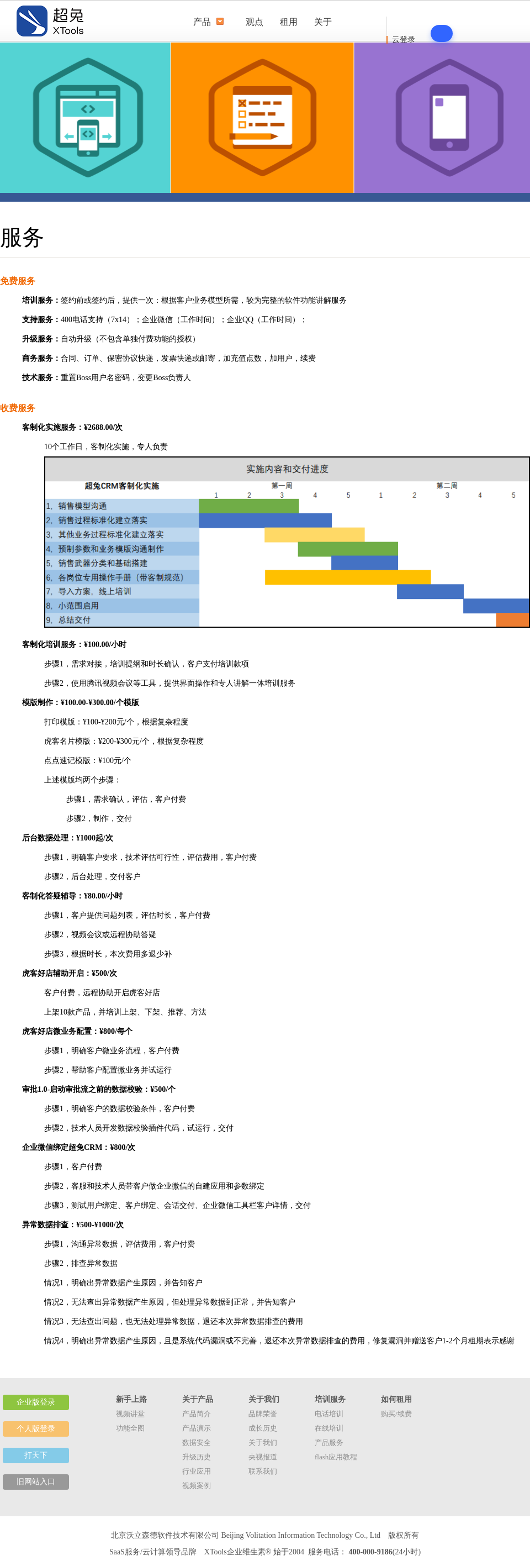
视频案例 (196, 1485)
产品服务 (329, 1442)
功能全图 (130, 1428)
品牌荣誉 (262, 1414)
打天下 (35, 1455)
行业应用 (196, 1471)
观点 (254, 22)
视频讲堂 (130, 1414)
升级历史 (196, 1457)
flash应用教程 (336, 1457)
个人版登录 (36, 1429)
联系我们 (262, 1471)
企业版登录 (36, 1402)
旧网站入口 (36, 1482)
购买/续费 (396, 1414)
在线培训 (329, 1428)
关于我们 (262, 1442)
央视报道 (262, 1457)
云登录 (403, 39)
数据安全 (196, 1442)
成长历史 (262, 1428)
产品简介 (196, 1414)
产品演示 (196, 1428)
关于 (323, 22)
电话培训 (329, 1414)
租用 (289, 22)
